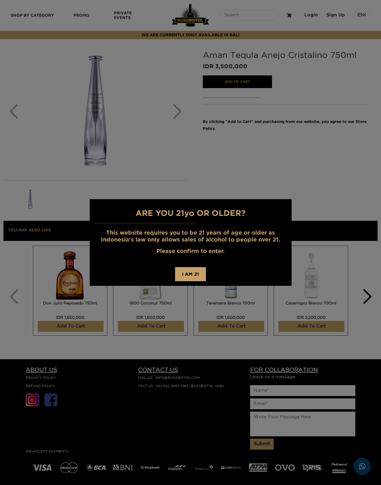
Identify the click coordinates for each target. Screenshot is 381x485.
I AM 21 (190, 274)
